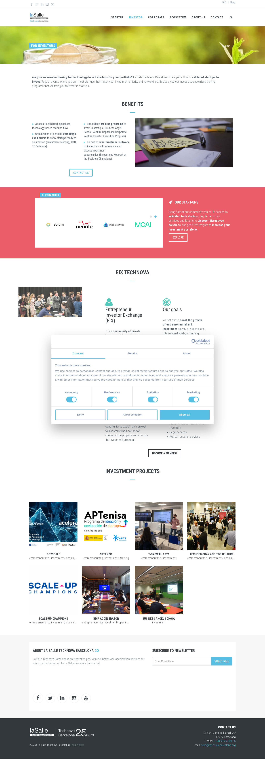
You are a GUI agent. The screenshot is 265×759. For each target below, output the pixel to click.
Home (226, 46)
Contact (217, 17)
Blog (232, 2)
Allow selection (132, 414)
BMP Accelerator (106, 618)
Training (124, 558)
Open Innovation (75, 558)
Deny (80, 414)
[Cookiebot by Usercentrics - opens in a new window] (194, 341)
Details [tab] (132, 353)
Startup (117, 17)
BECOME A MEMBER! (164, 453)
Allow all (184, 414)
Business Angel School (158, 618)
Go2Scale (53, 554)
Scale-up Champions (53, 618)
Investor (136, 17)
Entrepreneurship (39, 558)
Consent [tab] (78, 353)
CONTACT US (81, 173)
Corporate (156, 17)
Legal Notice (77, 744)
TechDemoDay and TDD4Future (212, 554)
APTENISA (106, 554)
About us (198, 17)
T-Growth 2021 (158, 554)
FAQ (224, 2)
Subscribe (221, 661)
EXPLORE (178, 237)
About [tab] (187, 353)
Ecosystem (178, 17)
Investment (57, 558)
